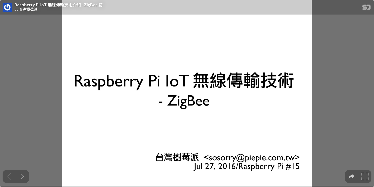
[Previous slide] (9, 176)
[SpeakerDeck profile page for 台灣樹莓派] (7, 7)
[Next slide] (22, 176)
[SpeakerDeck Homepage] (366, 8)
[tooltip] (351, 176)
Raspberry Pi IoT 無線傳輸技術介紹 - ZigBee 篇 (59, 5)
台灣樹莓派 (28, 9)
